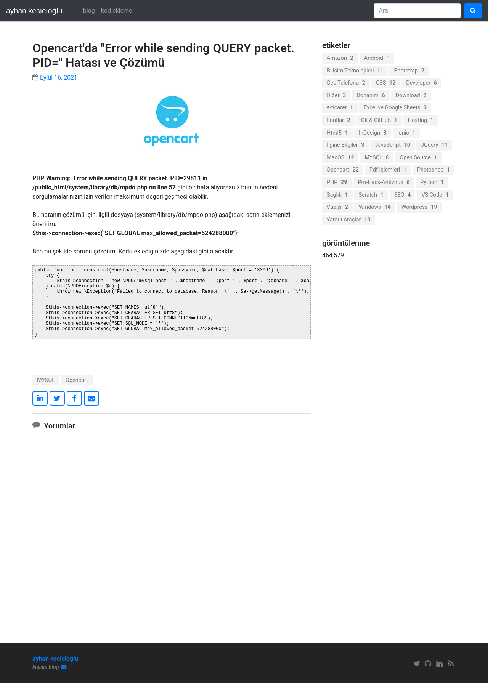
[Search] (417, 10)
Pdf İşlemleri (387, 170)
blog (89, 10)
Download (411, 95)
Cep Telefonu (346, 83)
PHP (337, 182)
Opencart (77, 385)
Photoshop (433, 170)
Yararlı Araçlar (348, 220)
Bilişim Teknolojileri (355, 70)
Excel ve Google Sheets (395, 107)
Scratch (371, 195)
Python (432, 182)
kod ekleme (116, 10)
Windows (375, 207)
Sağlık (337, 195)
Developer (421, 83)
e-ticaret (340, 107)
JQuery (434, 145)
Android (377, 58)
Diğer (336, 95)
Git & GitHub (379, 120)
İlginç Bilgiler (345, 145)
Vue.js (337, 207)
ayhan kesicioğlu (34, 10)
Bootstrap (409, 70)
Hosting (420, 120)
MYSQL (46, 385)
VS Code (434, 195)
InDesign (373, 133)
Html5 (337, 133)
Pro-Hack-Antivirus (383, 182)
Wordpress (419, 207)
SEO (402, 195)
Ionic (406, 133)
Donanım (370, 95)
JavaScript (392, 145)
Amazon (340, 58)
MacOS (340, 157)
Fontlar (338, 120)
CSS (385, 83)
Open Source (418, 157)
